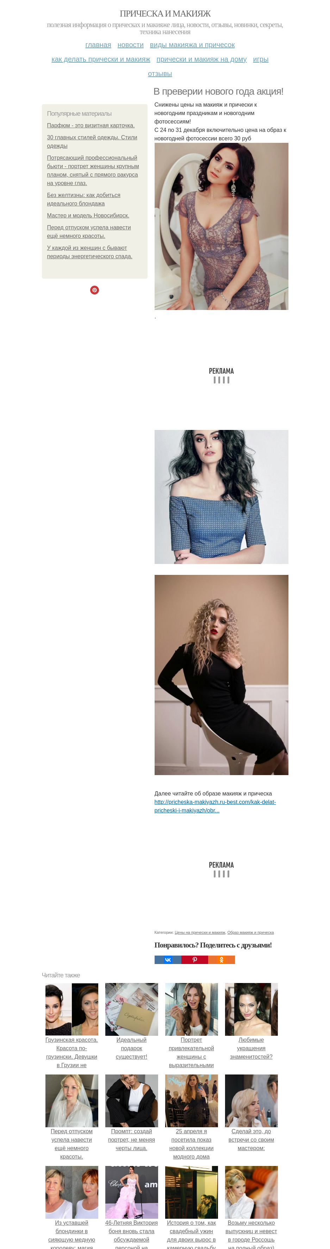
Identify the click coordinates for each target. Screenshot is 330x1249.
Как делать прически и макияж (100, 59)
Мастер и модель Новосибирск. (88, 215)
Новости (131, 45)
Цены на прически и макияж (200, 932)
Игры (261, 59)
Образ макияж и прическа (251, 932)
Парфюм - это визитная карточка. (91, 125)
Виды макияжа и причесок (192, 45)
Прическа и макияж (165, 13)
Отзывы (160, 73)
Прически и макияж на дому (202, 59)
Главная (98, 45)
